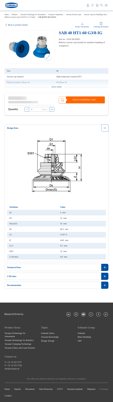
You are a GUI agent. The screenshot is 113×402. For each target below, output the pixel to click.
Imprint (17, 389)
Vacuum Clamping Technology (18, 344)
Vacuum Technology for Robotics (19, 340)
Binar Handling (84, 337)
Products (15, 15)
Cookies (8, 396)
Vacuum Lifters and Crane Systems (20, 348)
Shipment (91, 389)
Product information (82, 27)
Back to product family (16, 25)
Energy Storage (47, 341)
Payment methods (75, 389)
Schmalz (81, 333)
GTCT (60, 389)
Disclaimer (30, 389)
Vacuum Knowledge (50, 337)
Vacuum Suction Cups (73, 15)
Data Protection (46, 389)
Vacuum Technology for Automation (33, 15)
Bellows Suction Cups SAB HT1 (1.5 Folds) (20, 17)
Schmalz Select (47, 333)
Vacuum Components (55, 15)
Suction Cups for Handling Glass (95, 15)
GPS (80, 341)
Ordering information (101, 27)
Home (7, 15)
